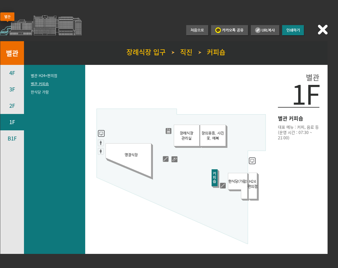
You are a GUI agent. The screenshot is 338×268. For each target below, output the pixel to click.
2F (12, 105)
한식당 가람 (40, 92)
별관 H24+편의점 (44, 75)
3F (12, 89)
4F (12, 73)
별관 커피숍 (40, 84)
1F (12, 122)
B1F (12, 138)
